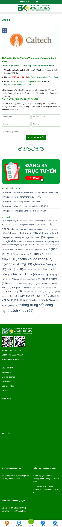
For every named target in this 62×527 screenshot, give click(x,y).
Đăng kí (7, 523)
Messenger (19, 523)
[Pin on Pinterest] (37, 149)
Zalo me (55, 523)
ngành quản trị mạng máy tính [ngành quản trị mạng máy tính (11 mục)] (37, 249)
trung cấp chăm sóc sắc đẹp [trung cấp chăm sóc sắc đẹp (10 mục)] (33, 270)
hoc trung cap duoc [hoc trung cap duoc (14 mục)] (25, 225)
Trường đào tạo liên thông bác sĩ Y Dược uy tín (21, 201)
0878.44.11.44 (18, 77)
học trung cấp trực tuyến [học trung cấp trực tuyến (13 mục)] (26, 229)
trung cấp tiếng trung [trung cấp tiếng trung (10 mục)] (48, 292)
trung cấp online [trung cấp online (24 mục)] (22, 287)
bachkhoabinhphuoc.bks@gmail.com (25, 81)
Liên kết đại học (8, 377)
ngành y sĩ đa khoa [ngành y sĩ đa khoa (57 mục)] (35, 259)
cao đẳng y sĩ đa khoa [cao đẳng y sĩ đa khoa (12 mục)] (45, 221)
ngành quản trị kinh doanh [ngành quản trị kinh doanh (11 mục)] (15, 249)
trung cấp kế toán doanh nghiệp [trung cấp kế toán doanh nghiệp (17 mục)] (22, 283)
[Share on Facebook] (25, 149)
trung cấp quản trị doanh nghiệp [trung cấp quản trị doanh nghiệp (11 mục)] (44, 288)
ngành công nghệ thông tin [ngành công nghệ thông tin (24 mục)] (21, 233)
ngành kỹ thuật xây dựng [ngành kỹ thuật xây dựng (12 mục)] (29, 245)
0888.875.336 (17, 355)
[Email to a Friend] (33, 149)
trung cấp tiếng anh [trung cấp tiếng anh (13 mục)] (32, 292)
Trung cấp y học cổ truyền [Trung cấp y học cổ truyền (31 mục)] (29, 295)
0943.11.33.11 (15, 350)
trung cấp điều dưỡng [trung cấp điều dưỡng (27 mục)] (37, 300)
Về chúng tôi (7, 372)
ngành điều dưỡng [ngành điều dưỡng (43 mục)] (17, 264)
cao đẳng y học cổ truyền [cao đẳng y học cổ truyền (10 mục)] (27, 221)
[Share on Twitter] (29, 149)
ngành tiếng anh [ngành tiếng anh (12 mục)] (22, 254)
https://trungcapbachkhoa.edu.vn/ (18, 84)
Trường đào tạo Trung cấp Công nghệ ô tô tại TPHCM (24, 211)
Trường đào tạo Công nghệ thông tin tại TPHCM (21, 197)
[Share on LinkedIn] (42, 149)
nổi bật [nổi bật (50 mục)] (15, 269)
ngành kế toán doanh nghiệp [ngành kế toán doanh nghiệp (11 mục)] (35, 241)
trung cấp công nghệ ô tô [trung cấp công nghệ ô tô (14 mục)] (26, 279)
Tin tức (5, 390)
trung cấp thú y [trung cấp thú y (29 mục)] (12, 291)
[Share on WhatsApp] (20, 149)
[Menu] (3, 7)
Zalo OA (43, 523)
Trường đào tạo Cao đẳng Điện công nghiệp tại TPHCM (25, 206)
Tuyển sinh (6, 381)
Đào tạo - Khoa (8, 386)
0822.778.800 (20, 359)
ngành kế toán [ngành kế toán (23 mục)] (15, 241)
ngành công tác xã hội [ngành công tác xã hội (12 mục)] (15, 238)
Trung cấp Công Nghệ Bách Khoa (44, 77)
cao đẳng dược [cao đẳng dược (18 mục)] (10, 220)
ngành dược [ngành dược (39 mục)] (35, 237)
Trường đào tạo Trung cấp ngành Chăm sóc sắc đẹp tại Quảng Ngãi (30, 192)
